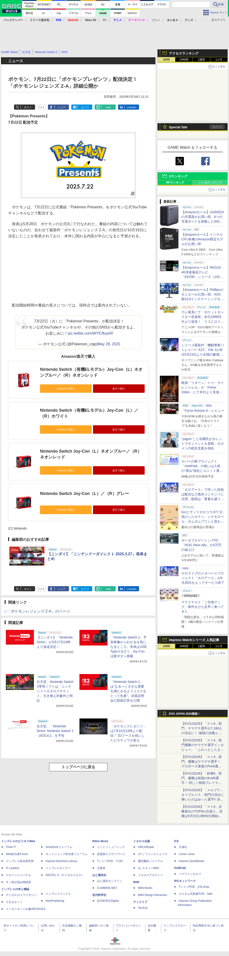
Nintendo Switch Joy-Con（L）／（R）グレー (84, 493)
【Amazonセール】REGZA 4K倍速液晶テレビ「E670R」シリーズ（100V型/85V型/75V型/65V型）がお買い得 (201, 277)
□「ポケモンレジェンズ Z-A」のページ (37, 611)
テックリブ (140, 902)
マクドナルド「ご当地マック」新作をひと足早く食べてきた (202, 606)
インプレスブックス (58, 893)
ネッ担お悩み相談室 (18, 882)
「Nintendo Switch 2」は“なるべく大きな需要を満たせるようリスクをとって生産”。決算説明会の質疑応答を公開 (128, 691)
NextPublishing (55, 900)
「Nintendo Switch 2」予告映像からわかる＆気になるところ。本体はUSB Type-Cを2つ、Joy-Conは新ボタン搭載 (128, 646)
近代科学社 (99, 895)
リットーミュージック (111, 847)
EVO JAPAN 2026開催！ (184, 713)
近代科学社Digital (108, 900)
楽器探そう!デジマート (111, 854)
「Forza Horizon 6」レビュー (202, 410)
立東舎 (101, 868)
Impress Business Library (61, 861)
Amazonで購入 (65, 388)
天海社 (183, 847)
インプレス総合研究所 (20, 861)
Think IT (11, 847)
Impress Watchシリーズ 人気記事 (194, 640)
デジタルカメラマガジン (21, 895)
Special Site (178, 127)
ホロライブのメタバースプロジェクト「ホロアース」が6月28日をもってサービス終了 (202, 577)
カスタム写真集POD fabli (195, 893)
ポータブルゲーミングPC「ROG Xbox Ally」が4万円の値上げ (201, 545)
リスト (41, 107)
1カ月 (219, 59)
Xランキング (178, 176)
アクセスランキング (183, 53)
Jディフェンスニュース (152, 854)
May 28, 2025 (108, 344)
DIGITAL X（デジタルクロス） (65, 875)
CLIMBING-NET (107, 888)
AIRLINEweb (146, 847)
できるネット (14, 902)
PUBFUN (180, 868)
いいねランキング (210, 182)
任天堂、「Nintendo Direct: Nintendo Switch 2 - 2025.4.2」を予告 (55, 730)
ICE (176, 841)
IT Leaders (12, 868)
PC (105, 20)
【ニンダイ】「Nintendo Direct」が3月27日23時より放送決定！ (55, 642)
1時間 (166, 59)
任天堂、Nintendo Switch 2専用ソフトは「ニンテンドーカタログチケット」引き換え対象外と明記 (55, 691)
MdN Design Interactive (152, 895)
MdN (136, 882)
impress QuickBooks (191, 861)
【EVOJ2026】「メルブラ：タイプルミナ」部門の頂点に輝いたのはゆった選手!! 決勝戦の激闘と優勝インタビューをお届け (202, 799)
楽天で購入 (118, 388)
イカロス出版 (141, 841)
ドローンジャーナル (18, 875)
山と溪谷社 (99, 875)
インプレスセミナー (58, 868)
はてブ (85, 107)
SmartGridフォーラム (59, 847)
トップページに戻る (78, 767)
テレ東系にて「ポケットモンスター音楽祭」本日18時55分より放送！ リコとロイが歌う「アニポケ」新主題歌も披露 (202, 321)
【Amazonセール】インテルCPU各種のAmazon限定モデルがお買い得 (202, 239)
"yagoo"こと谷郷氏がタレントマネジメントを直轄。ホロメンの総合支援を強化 (202, 443)
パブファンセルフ (190, 874)
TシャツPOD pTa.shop (194, 886)
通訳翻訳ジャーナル (150, 861)
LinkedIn (132, 107)
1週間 (201, 59)
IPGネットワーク (185, 881)
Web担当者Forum (17, 854)
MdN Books (145, 888)
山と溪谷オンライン (109, 881)
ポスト (28, 107)
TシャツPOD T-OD (110, 861)
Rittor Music (100, 841)
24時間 (183, 59)
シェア (61, 107)
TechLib (142, 907)
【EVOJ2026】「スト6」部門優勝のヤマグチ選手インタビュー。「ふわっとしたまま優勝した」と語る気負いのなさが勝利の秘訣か (202, 749)
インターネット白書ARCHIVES (25, 909)
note (108, 107)
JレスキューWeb (148, 868)
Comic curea (186, 854)
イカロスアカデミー (150, 875)
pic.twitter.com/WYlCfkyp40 (90, 333)
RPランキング (175, 182)
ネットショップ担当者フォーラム (67, 854)
